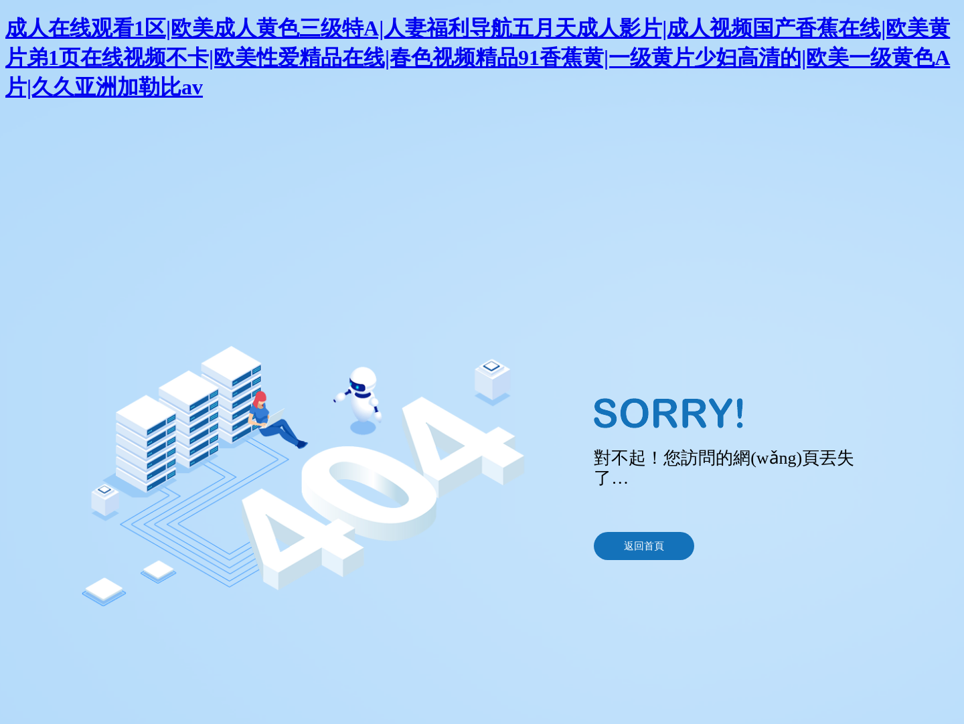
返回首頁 (644, 546)
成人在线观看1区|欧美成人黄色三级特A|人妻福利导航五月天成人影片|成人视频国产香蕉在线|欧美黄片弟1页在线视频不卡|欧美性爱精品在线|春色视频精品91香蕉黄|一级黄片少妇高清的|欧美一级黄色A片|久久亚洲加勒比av (477, 57)
